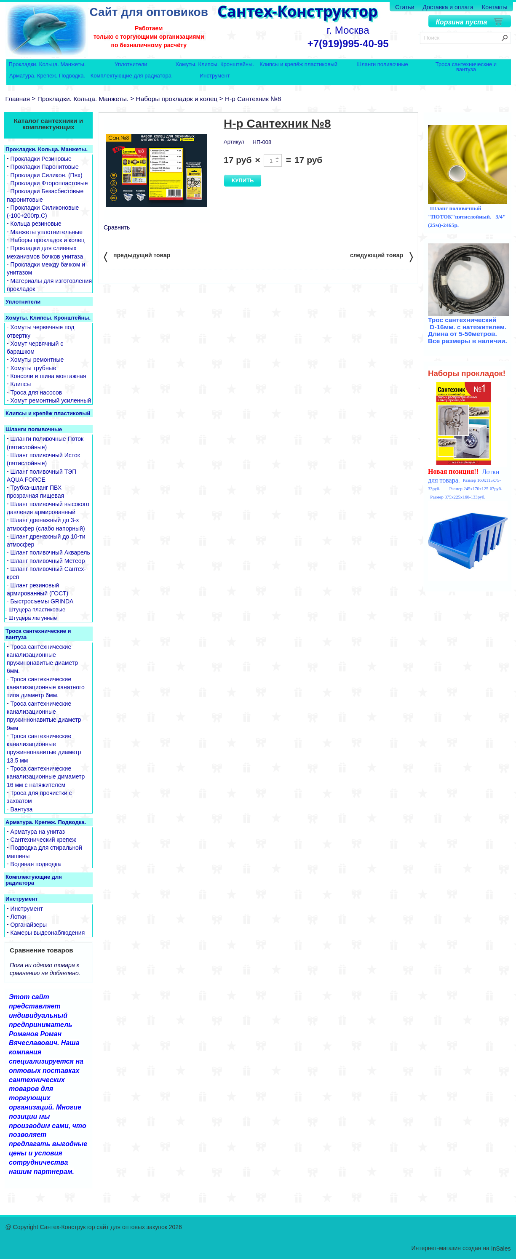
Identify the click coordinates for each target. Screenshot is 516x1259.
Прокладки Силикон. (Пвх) (47, 175)
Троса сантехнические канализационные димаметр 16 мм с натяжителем (46, 776)
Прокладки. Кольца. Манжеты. (47, 64)
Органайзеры (29, 924)
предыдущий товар (137, 256)
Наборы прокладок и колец (177, 98)
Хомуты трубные (33, 368)
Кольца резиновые (36, 224)
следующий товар (381, 256)
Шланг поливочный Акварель (50, 552)
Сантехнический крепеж (43, 839)
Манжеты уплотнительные (47, 232)
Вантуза (22, 809)
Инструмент (215, 76)
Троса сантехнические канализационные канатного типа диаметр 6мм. (46, 687)
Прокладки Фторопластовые (49, 183)
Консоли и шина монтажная (48, 376)
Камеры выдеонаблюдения (48, 933)
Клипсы (21, 384)
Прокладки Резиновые (41, 158)
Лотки (18, 916)
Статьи (404, 7)
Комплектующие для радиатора (131, 76)
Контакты (494, 7)
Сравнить (117, 227)
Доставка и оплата (447, 7)
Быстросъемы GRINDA (42, 601)
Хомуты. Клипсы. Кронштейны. (215, 64)
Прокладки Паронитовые (45, 167)
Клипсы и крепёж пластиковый (298, 64)
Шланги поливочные (382, 64)
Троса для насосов (36, 392)
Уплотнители (131, 64)
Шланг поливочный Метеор (48, 560)
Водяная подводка (36, 864)
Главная (17, 98)
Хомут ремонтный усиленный (51, 400)
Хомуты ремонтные (37, 360)
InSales (501, 1248)
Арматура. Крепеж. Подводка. (47, 76)
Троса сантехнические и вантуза (466, 67)
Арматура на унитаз (38, 831)
